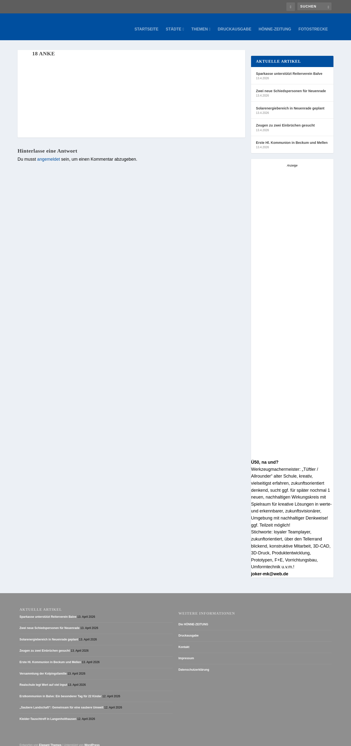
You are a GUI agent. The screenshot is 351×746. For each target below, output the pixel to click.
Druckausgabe (234, 24)
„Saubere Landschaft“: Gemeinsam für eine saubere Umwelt (61, 702)
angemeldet (48, 154)
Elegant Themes (50, 740)
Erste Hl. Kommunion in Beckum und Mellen (292, 138)
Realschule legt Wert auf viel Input (43, 680)
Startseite (146, 24)
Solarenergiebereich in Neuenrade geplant (290, 103)
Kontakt (183, 642)
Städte (173, 24)
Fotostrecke (313, 24)
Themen (199, 24)
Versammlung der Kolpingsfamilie (43, 668)
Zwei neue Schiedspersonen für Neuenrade (291, 86)
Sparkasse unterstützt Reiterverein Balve (289, 69)
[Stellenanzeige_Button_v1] (292, 366)
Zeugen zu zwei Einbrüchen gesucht (285, 120)
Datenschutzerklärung (193, 665)
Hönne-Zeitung (275, 24)
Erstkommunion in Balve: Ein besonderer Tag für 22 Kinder (61, 691)
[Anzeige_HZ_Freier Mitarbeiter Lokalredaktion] (292, 280)
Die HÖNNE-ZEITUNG (193, 619)
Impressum (186, 653)
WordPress (92, 740)
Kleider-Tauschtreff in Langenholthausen (48, 714)
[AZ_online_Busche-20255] (292, 450)
